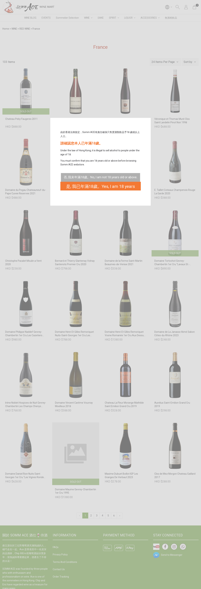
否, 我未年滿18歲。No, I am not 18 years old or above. (100, 177)
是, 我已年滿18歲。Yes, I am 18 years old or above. (100, 187)
